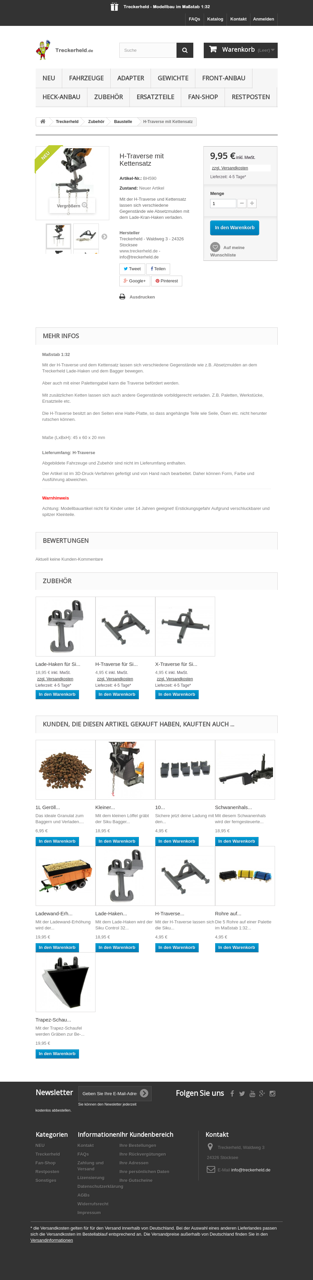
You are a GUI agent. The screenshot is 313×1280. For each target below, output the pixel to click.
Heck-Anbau (61, 97)
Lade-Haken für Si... (58, 664)
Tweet (132, 268)
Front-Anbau (223, 78)
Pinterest (167, 280)
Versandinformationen (52, 1240)
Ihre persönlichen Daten (144, 1171)
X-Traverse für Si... (176, 664)
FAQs (194, 19)
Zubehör (108, 97)
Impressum (89, 1212)
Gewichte (173, 78)
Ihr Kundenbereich (146, 1134)
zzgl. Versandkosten (230, 168)
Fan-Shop (203, 97)
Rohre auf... (228, 913)
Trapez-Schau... (53, 1020)
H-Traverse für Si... (116, 664)
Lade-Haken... (111, 913)
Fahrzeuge (86, 78)
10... (160, 807)
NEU (48, 78)
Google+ (135, 280)
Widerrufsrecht (93, 1203)
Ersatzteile (155, 97)
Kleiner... (105, 807)
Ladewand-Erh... (54, 913)
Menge (217, 193)
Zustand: (128, 188)
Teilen (158, 268)
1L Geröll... (48, 807)
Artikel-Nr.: (130, 178)
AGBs (84, 1195)
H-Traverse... (170, 913)
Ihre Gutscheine (136, 1180)
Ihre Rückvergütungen (143, 1154)
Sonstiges (46, 1180)
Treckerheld (48, 1154)
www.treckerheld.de (138, 250)
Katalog (215, 19)
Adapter (130, 78)
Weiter (104, 236)
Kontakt (238, 19)
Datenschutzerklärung (101, 1186)
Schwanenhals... (233, 807)
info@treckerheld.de (251, 1169)
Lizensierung (91, 1177)
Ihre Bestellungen (138, 1145)
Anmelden (263, 19)
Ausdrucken (142, 296)
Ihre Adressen (134, 1162)
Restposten (251, 97)
